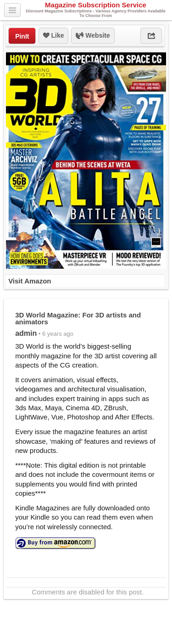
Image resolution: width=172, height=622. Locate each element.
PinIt (22, 36)
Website (93, 36)
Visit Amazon (29, 281)
